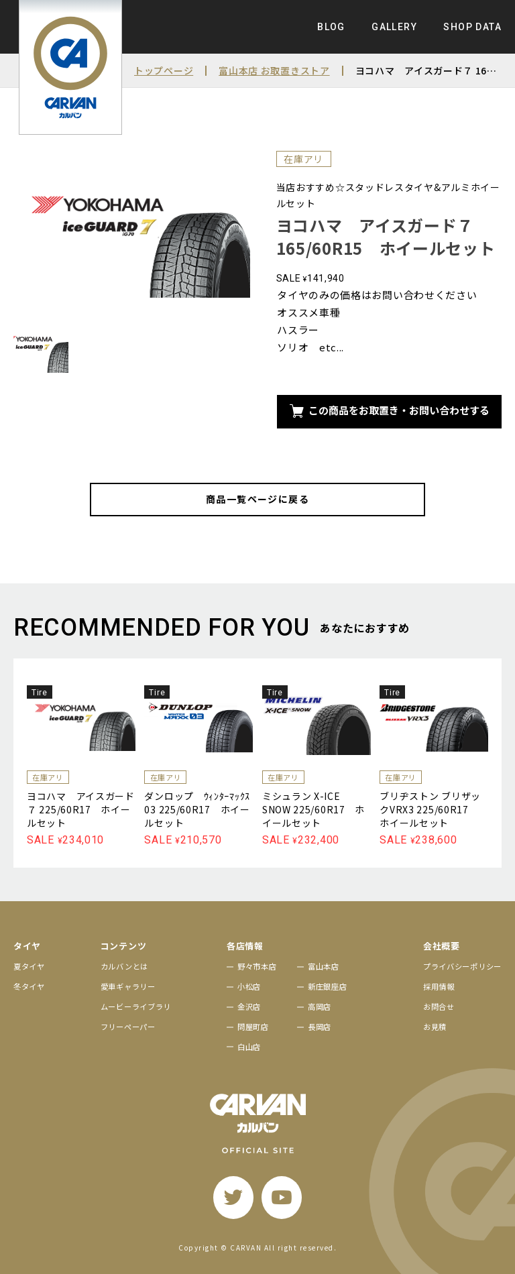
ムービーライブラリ (136, 1006)
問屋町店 (253, 1026)
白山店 (249, 1046)
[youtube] (282, 1197)
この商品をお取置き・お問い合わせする (390, 410)
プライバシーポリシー (462, 966)
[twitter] (233, 1197)
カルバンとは (124, 966)
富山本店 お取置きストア (274, 70)
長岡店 (319, 1026)
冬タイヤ (29, 986)
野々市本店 (257, 966)
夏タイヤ (29, 966)
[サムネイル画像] (40, 351)
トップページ (163, 70)
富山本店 (323, 966)
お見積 (435, 1026)
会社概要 (441, 945)
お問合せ (439, 1006)
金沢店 (249, 1006)
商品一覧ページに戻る (257, 499)
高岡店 (319, 1006)
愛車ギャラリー (128, 986)
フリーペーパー (128, 1026)
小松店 (249, 986)
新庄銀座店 (327, 986)
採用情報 (439, 986)
